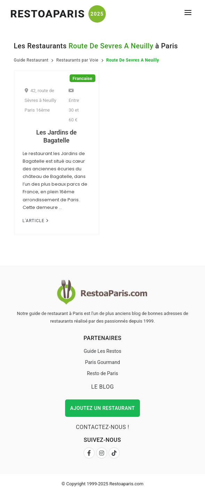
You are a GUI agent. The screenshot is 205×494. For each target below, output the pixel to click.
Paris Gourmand (102, 362)
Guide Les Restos (102, 351)
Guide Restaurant (31, 60)
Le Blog (102, 386)
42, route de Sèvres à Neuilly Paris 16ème (40, 100)
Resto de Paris (102, 373)
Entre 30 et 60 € (74, 105)
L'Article (35, 220)
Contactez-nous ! (102, 427)
